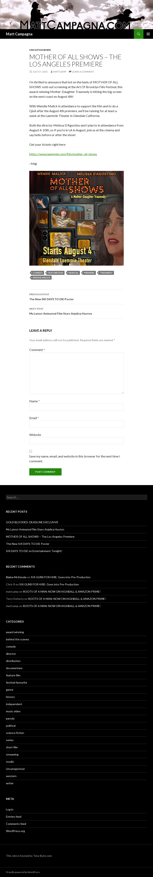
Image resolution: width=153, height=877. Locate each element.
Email (34, 418)
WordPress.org (15, 831)
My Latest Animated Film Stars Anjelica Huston (76, 310)
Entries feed (13, 816)
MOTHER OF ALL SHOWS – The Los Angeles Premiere (40, 536)
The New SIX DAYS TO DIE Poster (76, 296)
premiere (89, 272)
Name (34, 401)
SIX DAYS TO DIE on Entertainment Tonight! (34, 551)
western (11, 776)
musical (73, 272)
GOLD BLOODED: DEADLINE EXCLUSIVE (32, 522)
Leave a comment (83, 71)
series (10, 740)
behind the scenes (17, 639)
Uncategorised (40, 49)
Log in (9, 809)
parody (10, 718)
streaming (12, 754)
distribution (13, 661)
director (11, 653)
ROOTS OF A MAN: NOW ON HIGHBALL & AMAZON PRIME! (62, 591)
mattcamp (59, 71)
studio (10, 761)
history (10, 697)
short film (12, 747)
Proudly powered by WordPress (23, 872)
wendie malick (41, 277)
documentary (14, 668)
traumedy (106, 272)
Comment (37, 350)
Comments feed (16, 823)
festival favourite (16, 682)
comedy (38, 272)
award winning (15, 632)
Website (35, 435)
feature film (55, 272)
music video (13, 711)
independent (14, 704)
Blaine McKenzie (16, 577)
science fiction (15, 732)
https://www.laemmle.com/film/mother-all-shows (63, 154)
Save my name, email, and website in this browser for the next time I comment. (74, 458)
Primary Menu (148, 34)
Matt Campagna (19, 34)
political (11, 725)
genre (9, 689)
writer (10, 783)
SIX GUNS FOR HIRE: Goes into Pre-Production (60, 577)
